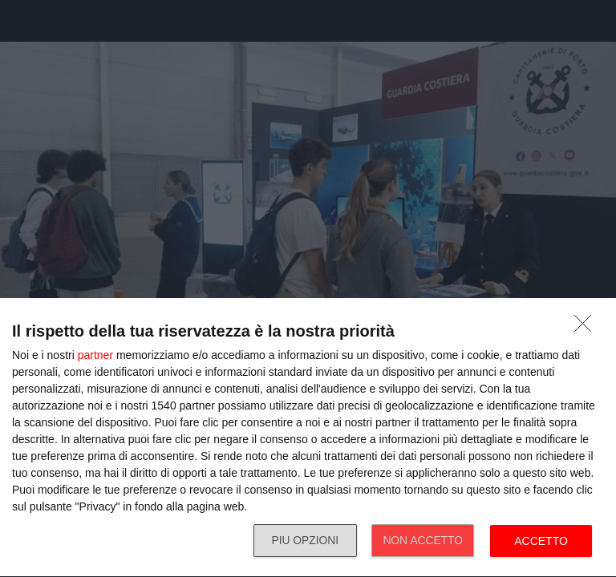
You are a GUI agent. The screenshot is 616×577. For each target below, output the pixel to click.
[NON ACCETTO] (587, 328)
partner (95, 355)
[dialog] (308, 438)
